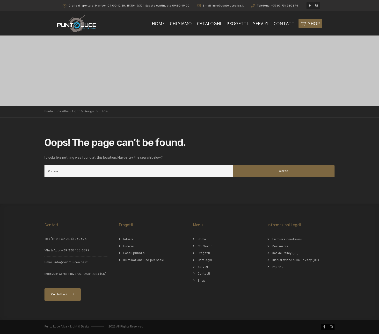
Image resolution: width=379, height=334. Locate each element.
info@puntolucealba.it (71, 262)
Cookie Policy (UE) (285, 253)
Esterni (128, 246)
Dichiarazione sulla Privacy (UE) (295, 260)
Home (202, 239)
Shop (201, 280)
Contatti (204, 273)
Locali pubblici (134, 253)
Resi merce (280, 246)
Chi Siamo (205, 246)
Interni (128, 239)
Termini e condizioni (287, 239)
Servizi (203, 267)
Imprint (277, 267)
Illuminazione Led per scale (143, 260)
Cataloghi (205, 260)
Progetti (204, 253)
